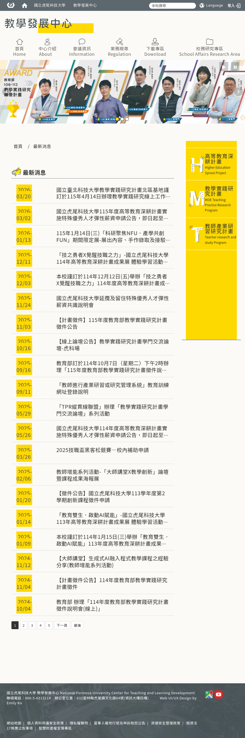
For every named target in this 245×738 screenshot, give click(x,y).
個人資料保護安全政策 (45, 722)
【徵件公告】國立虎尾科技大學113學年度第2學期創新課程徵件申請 (110, 496)
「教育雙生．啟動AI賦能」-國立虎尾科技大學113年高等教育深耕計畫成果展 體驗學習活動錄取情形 (112, 521)
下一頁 (62, 625)
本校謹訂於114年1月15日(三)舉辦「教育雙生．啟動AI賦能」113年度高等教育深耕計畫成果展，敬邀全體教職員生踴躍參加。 (113, 543)
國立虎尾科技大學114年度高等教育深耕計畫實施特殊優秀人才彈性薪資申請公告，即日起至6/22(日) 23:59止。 (112, 434)
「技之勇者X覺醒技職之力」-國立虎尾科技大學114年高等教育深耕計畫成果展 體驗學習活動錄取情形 (112, 261)
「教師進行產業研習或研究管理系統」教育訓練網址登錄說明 (112, 388)
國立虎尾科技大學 (50, 5)
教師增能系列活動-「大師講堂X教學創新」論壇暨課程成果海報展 (112, 475)
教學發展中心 (85, 5)
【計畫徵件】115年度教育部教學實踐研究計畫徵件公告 (112, 323)
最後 (77, 625)
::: (94, 16)
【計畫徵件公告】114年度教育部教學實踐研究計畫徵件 (112, 583)
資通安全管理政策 (165, 722)
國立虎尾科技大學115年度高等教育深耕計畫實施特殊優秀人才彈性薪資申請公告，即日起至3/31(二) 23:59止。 (112, 218)
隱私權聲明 (79, 722)
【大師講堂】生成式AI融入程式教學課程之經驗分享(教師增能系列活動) (112, 561)
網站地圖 (14, 722)
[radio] (224, 66)
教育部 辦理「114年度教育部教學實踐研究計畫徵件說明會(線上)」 (112, 605)
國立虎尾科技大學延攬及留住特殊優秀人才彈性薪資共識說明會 (112, 301)
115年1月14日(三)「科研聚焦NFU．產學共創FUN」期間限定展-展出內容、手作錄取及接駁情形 (111, 239)
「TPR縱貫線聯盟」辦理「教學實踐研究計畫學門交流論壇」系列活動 (112, 410)
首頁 (18, 146)
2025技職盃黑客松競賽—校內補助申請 (102, 450)
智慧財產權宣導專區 (55, 728)
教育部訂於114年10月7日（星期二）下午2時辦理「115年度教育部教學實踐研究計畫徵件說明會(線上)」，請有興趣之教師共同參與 (112, 369)
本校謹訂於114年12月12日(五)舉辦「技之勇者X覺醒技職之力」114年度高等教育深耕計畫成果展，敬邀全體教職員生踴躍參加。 (111, 283)
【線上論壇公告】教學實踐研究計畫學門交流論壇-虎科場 (112, 344)
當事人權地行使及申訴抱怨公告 (119, 722)
